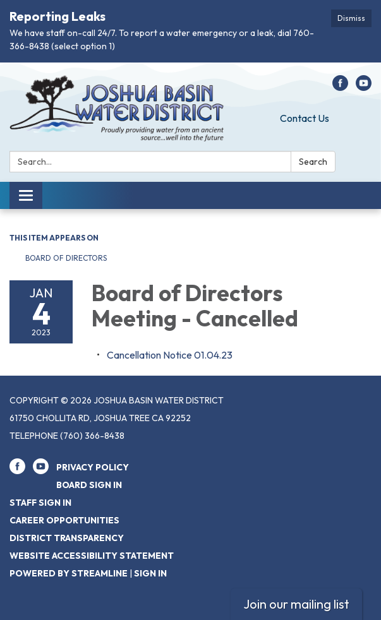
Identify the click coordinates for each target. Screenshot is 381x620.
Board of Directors (67, 258)
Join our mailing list (296, 604)
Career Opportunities (64, 520)
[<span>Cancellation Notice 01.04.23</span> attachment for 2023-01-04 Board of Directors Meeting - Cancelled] (170, 355)
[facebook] (340, 87)
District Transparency (66, 538)
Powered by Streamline (68, 573)
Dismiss (351, 18)
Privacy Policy (92, 467)
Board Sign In (89, 485)
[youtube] (364, 87)
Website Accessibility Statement (91, 555)
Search (313, 161)
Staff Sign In (40, 502)
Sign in (150, 573)
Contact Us (304, 118)
